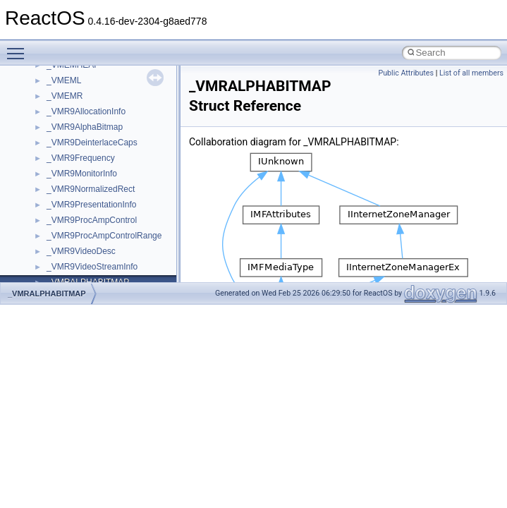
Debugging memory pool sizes (81, 133)
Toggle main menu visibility (19, 47)
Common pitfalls (54, 117)
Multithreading (50, 195)
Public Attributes (406, 73)
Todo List (41, 241)
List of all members (471, 73)
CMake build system (62, 102)
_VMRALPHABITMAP (47, 293)
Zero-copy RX (50, 164)
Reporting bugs (52, 148)
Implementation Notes (65, 226)
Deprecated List (53, 257)
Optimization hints (57, 210)
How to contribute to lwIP (71, 86)
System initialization (61, 179)
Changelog (44, 70)
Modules (40, 272)
